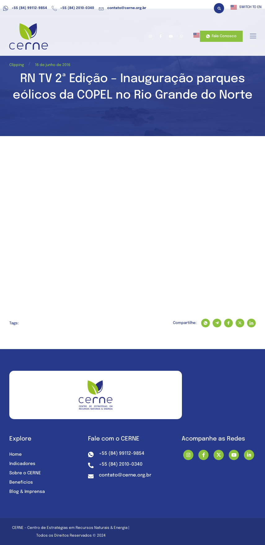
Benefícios (21, 482)
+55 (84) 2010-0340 (73, 8)
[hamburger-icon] (253, 36)
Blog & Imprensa (27, 492)
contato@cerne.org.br (122, 8)
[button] (219, 8)
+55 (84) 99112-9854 (25, 8)
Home (15, 454)
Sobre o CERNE (25, 473)
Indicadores (22, 464)
